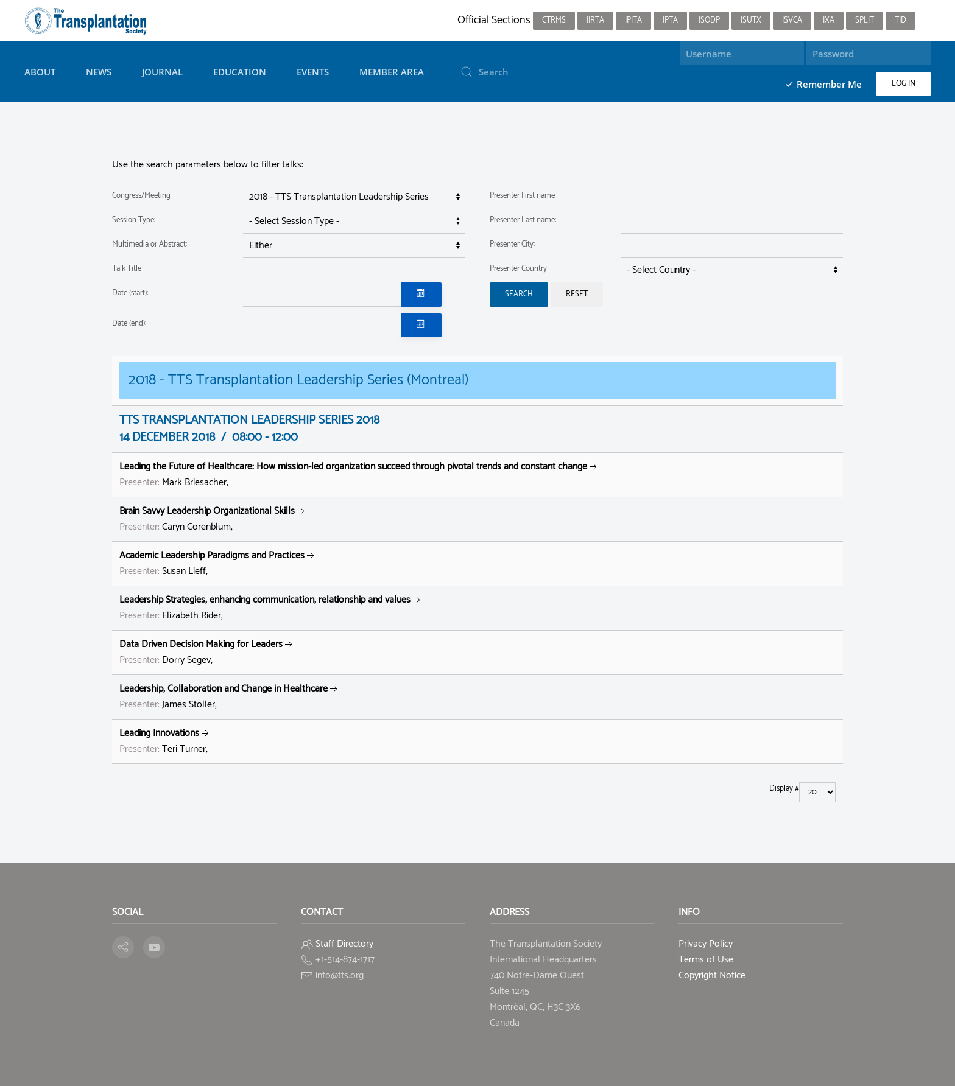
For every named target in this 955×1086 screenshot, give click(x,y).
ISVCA (792, 20)
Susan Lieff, (218, 563)
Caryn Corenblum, (213, 519)
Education (239, 72)
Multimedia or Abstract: (149, 244)
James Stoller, (229, 697)
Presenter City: (512, 244)
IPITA (633, 20)
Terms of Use (705, 959)
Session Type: (133, 220)
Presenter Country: (519, 268)
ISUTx (751, 20)
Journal (162, 72)
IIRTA (595, 20)
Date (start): (130, 293)
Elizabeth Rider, (271, 608)
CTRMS (554, 20)
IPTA (670, 20)
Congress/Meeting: (142, 195)
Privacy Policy (705, 944)
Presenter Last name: (523, 220)
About (39, 72)
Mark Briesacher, (359, 474)
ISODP (709, 20)
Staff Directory (344, 944)
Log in (903, 83)
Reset (577, 294)
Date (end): (129, 323)
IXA (828, 20)
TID (900, 20)
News (98, 72)
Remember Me (823, 84)
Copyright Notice (711, 975)
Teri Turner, (165, 741)
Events (313, 72)
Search (519, 294)
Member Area (391, 72)
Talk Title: (127, 268)
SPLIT (864, 20)
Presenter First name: (523, 195)
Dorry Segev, (207, 652)
